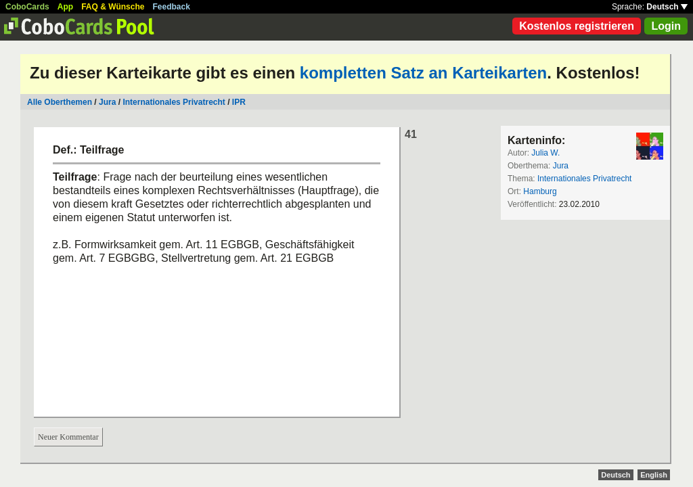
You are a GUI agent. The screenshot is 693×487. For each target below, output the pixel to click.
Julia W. (545, 153)
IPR (239, 102)
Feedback (171, 6)
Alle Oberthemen (59, 102)
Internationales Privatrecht (173, 102)
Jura (107, 102)
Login (666, 26)
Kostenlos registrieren (576, 26)
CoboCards (27, 6)
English (653, 475)
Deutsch (667, 6)
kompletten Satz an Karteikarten (423, 73)
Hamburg (539, 191)
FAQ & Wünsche (112, 6)
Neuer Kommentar (68, 437)
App (65, 6)
